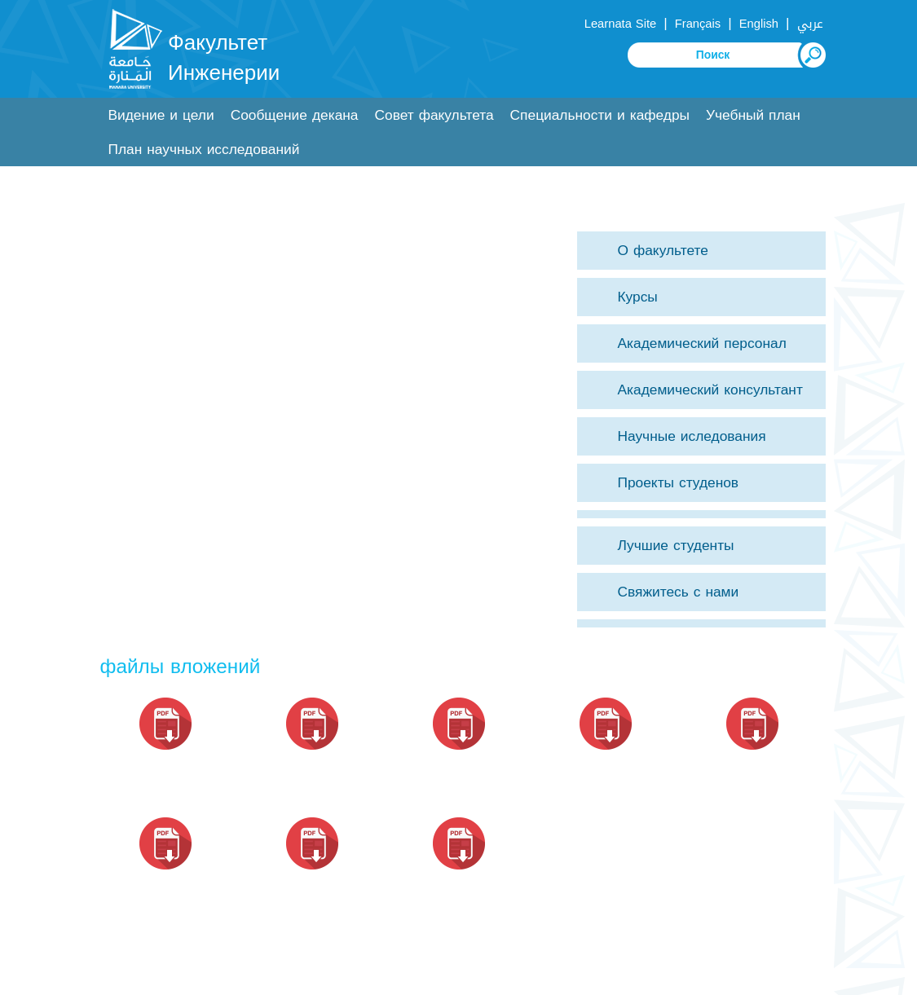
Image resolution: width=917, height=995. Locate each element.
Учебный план (753, 115)
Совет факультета (434, 115)
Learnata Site (620, 23)
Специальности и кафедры (600, 115)
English (758, 23)
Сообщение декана (295, 115)
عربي (810, 23)
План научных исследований (204, 149)
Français (698, 23)
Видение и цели (161, 115)
